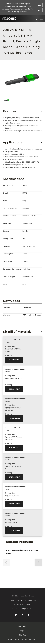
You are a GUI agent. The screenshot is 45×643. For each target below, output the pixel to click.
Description (10, 346)
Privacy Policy (22, 626)
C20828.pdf (26, 307)
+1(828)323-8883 (24, 604)
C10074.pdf (14, 504)
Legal (22, 631)
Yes (39, 5)
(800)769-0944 (27, 609)
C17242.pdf (14, 530)
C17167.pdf (14, 448)
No (39, 10)
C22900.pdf (14, 418)
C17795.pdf (14, 477)
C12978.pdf (14, 360)
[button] (41, 19)
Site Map (22, 635)
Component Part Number (15, 340)
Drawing (8, 355)
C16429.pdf (14, 389)
